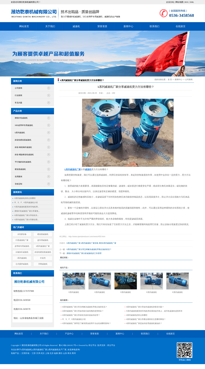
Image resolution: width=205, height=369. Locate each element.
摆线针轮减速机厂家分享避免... (27, 211)
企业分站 (170, 2)
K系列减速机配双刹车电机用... (26, 207)
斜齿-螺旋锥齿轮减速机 (24, 155)
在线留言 (180, 26)
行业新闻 (18, 95)
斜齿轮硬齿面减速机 (23, 140)
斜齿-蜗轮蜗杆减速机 (23, 147)
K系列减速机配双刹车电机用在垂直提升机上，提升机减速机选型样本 (154, 311)
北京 (52, 353)
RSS (186, 2)
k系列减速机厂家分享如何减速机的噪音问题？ (145, 307)
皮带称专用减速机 (22, 246)
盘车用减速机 (42, 240)
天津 (38, 353)
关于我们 (50, 26)
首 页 (170, 79)
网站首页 (24, 26)
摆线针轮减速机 (21, 118)
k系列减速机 (20, 133)
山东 (65, 353)
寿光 (69, 353)
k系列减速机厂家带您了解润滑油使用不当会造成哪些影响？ (86, 323)
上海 (47, 353)
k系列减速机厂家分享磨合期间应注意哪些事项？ (146, 319)
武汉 (43, 353)
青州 (74, 353)
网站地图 (179, 2)
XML (192, 2)
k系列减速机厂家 (43, 246)
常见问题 (18, 103)
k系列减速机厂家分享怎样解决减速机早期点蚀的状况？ (89, 249)
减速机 (76, 26)
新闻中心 (128, 26)
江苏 (34, 353)
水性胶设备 (22, 234)
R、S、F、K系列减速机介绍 (26, 202)
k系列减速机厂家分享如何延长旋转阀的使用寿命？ (83, 311)
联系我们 (154, 26)
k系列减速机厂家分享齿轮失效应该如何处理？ (81, 315)
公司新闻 (18, 88)
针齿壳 (43, 258)
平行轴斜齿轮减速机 (23, 162)
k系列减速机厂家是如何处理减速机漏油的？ (144, 323)
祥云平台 (92, 345)
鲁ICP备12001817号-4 (68, 345)
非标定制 (18, 184)
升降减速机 (42, 264)
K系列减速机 (74, 292)
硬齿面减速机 (20, 169)
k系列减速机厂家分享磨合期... (26, 220)
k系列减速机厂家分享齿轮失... (26, 215)
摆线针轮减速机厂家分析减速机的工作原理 (84, 253)
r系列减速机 (22, 258)
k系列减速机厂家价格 (89, 243)
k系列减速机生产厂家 (57, 349)
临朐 (56, 353)
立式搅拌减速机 (22, 264)
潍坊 (60, 353)
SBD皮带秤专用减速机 (24, 125)
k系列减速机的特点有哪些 (25, 198)
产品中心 (69, 334)
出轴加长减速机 (22, 252)
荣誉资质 (102, 26)
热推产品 (15, 353)
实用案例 (18, 176)
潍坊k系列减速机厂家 (107, 243)
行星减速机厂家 (22, 240)
